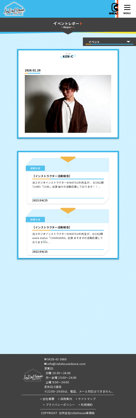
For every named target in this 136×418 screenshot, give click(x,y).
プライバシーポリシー (60, 405)
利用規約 (87, 405)
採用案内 (66, 399)
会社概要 (49, 399)
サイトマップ (87, 399)
